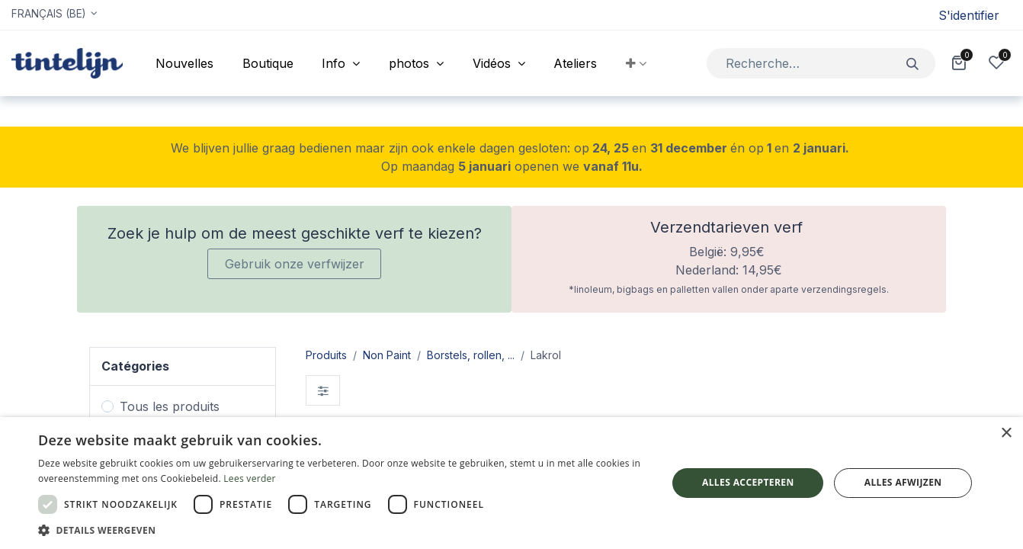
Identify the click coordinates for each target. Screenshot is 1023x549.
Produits (326, 354)
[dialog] (511, 483)
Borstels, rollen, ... (471, 354)
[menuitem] (184, 63)
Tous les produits (170, 406)
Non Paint (387, 354)
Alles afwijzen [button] (903, 482)
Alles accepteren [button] (748, 482)
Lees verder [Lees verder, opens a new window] (249, 478)
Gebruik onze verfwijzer (294, 263)
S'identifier (968, 15)
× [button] (1006, 433)
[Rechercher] (912, 63)
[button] (636, 63)
